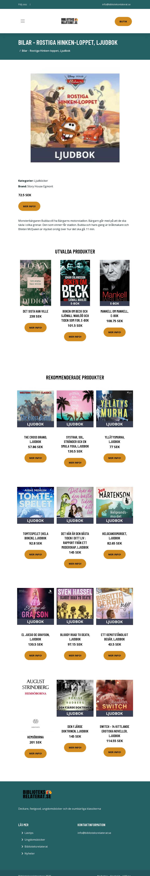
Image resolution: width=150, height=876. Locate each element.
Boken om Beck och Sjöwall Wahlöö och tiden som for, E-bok (75, 315)
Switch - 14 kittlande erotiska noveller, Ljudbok (114, 731)
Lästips (29, 833)
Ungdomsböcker (35, 839)
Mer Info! (29, 206)
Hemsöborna (35, 737)
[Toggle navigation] (22, 21)
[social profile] (30, 4)
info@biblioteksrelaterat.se (116, 4)
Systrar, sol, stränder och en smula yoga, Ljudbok (75, 441)
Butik (123, 21)
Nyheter (30, 853)
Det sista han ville (35, 311)
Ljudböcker (41, 181)
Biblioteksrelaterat (36, 846)
